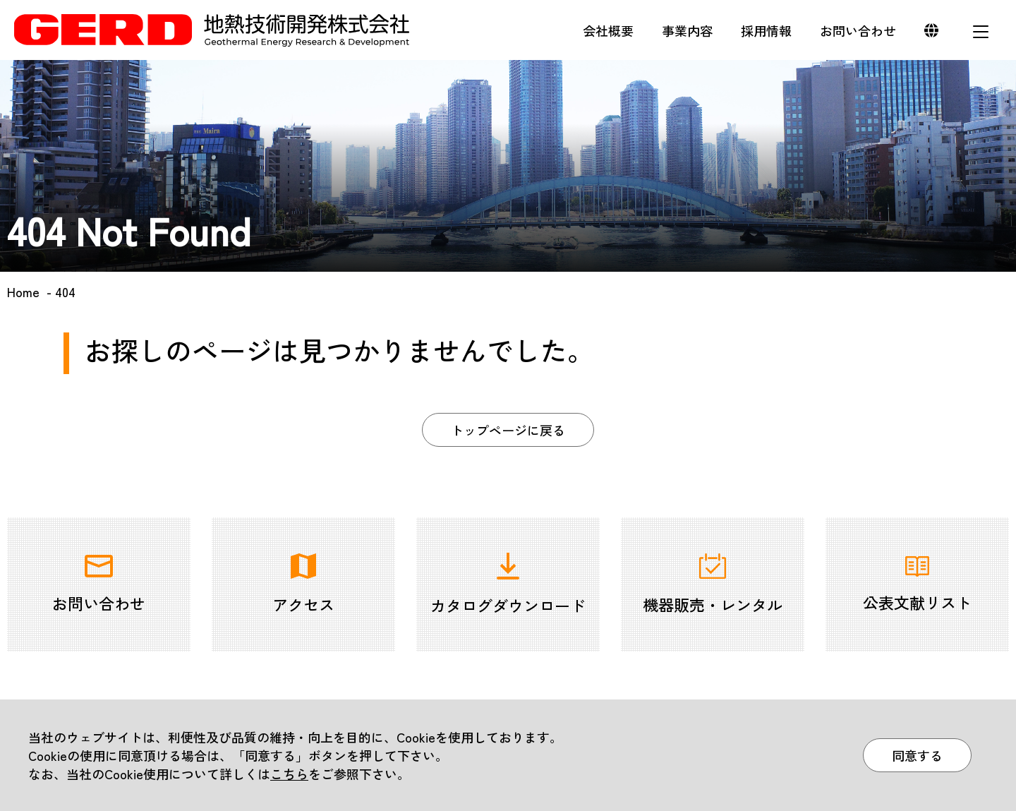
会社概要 (608, 30)
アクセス (303, 584)
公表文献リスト (917, 584)
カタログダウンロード (508, 584)
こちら (289, 773)
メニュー (980, 32)
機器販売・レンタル (712, 584)
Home (23, 291)
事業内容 (687, 30)
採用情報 (766, 30)
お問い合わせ (858, 30)
